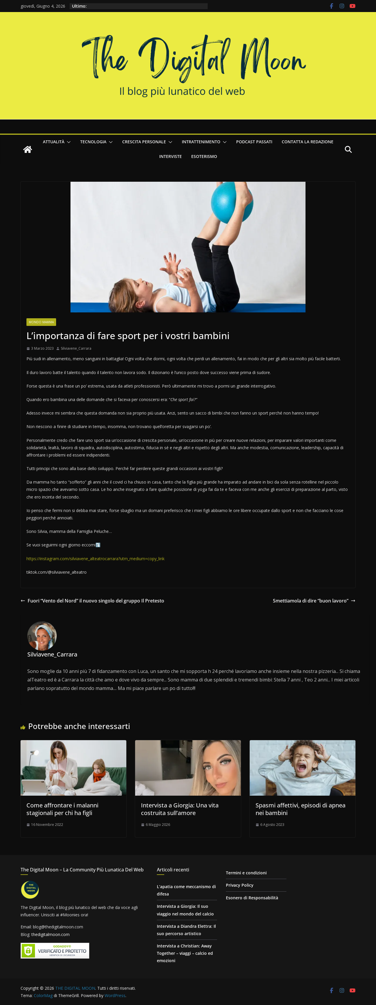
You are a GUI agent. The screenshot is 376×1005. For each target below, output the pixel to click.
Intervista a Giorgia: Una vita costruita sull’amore (180, 809)
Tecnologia (93, 141)
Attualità (53, 141)
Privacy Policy (240, 885)
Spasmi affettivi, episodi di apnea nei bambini (300, 809)
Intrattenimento (201, 141)
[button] (67, 142)
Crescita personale (144, 141)
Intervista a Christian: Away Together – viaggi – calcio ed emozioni (185, 953)
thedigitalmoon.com (50, 934)
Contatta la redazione (307, 141)
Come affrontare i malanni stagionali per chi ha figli (62, 809)
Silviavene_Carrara (76, 348)
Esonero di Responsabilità (252, 897)
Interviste (170, 156)
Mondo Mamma (41, 322)
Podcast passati (254, 141)
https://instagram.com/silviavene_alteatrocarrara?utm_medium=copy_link (95, 558)
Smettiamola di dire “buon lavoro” (314, 600)
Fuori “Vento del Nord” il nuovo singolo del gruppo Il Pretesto (92, 600)
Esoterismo (204, 156)
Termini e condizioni (246, 873)
